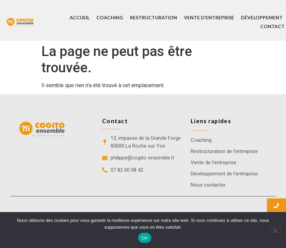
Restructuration (153, 17)
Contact (272, 26)
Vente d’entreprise (209, 17)
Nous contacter (208, 185)
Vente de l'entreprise (213, 162)
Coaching (109, 17)
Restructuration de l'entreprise (224, 151)
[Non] (275, 230)
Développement (262, 17)
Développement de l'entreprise (224, 174)
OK (144, 238)
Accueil (80, 17)
